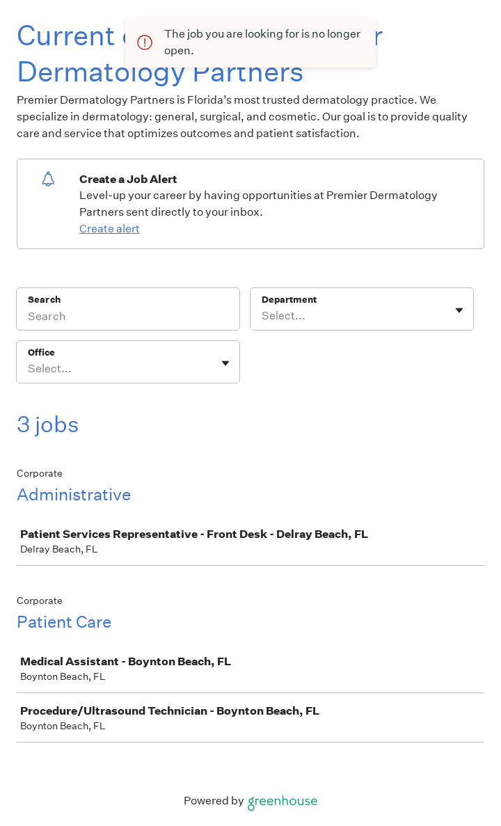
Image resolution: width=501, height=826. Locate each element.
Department (289, 299)
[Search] (128, 318)
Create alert (109, 228)
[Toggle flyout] (459, 310)
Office (41, 352)
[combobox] (263, 316)
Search (44, 299)
